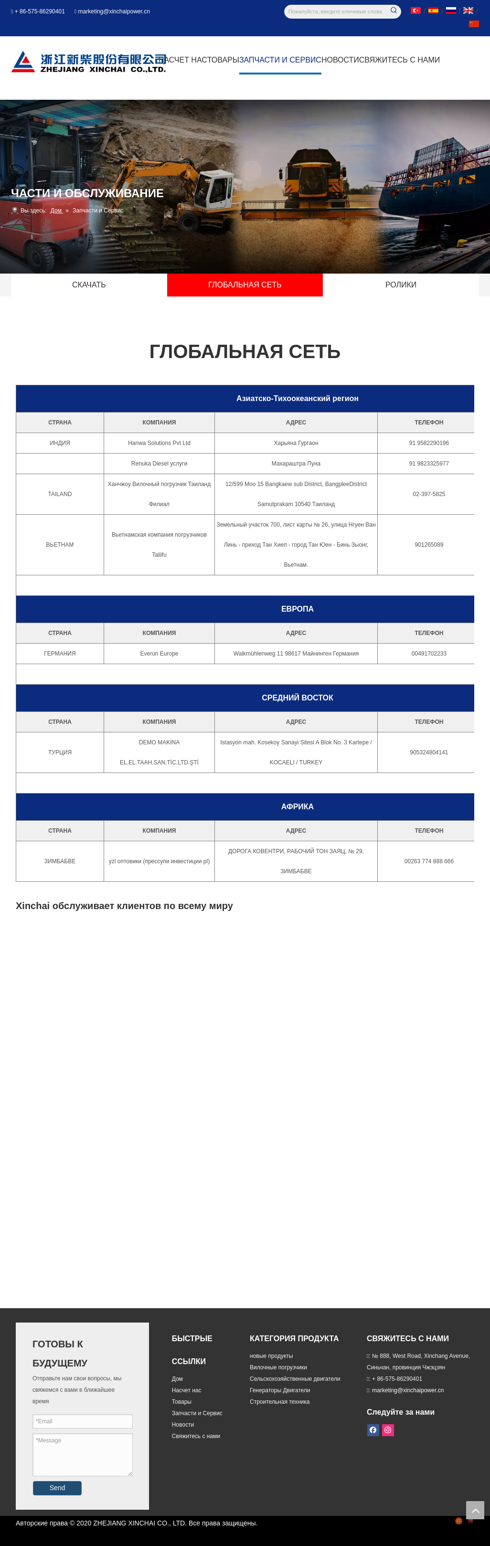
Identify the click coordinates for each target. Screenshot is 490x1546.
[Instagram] (387, 1429)
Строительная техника (280, 1401)
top (475, 1510)
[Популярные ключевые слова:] (394, 11)
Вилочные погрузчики (278, 1367)
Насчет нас (187, 1390)
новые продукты (271, 1356)
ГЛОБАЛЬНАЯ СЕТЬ (245, 285)
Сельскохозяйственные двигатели (295, 1379)
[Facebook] (374, 1429)
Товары (182, 1401)
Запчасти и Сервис (197, 1413)
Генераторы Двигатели (280, 1390)
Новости (183, 1424)
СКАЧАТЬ (89, 285)
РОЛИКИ (400, 285)
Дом (177, 1379)
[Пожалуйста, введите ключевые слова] (336, 11)
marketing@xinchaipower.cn (114, 11)
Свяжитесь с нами (196, 1436)
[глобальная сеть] (245, 948)
